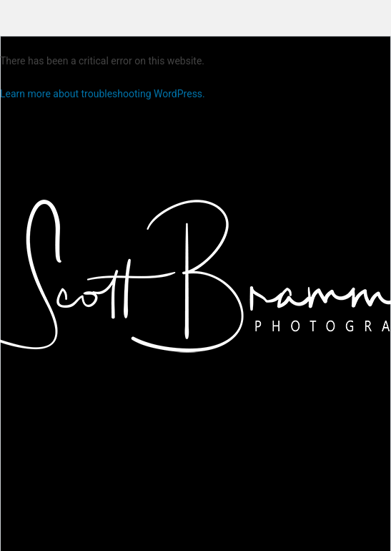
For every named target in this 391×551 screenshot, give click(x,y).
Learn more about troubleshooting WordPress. (102, 93)
